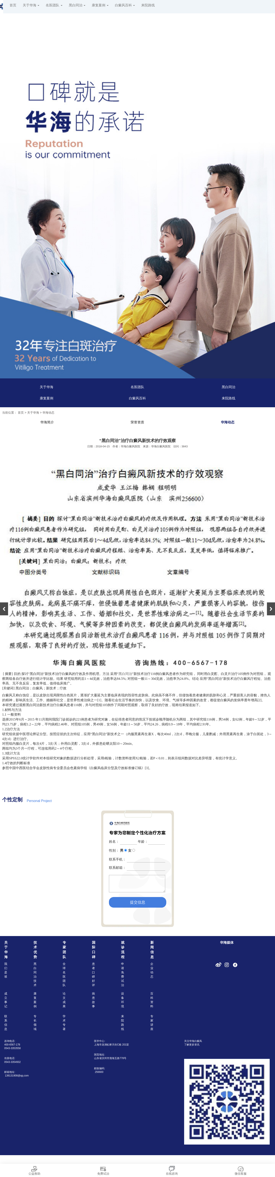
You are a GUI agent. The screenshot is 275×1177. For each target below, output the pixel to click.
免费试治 (103, 1169)
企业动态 (151, 970)
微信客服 (241, 1169)
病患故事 (93, 1000)
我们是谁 (5, 970)
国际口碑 (93, 950)
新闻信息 (152, 950)
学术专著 (64, 1023)
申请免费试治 (122, 974)
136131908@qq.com (17, 1075)
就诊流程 (122, 950)
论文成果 (64, 1000)
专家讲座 (151, 1023)
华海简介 (47, 422)
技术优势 (35, 950)
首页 (13, 5)
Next (271, 608)
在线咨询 (172, 1169)
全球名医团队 (64, 974)
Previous (4, 608)
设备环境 (122, 1000)
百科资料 (151, 1000)
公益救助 (34, 1169)
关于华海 (31, 5)
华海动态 (48, 412)
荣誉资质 (137, 422)
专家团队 (64, 950)
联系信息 (5, 1023)
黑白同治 (77, 5)
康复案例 (100, 5)
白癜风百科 (125, 5)
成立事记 (5, 1000)
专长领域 (35, 1023)
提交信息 (137, 902)
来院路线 (148, 5)
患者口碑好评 (93, 974)
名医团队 (54, 5)
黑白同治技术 (35, 974)
